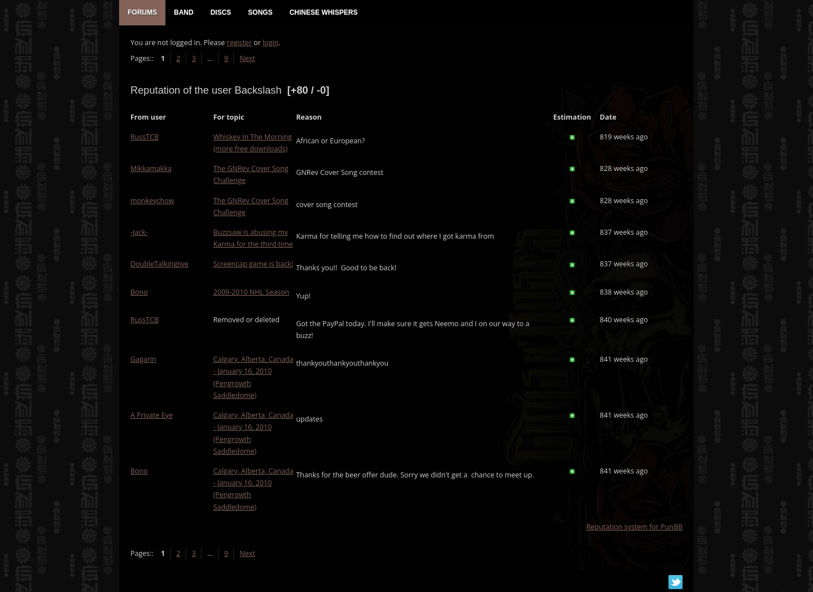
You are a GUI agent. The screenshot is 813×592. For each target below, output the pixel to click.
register (239, 42)
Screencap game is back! (253, 264)
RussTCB (144, 137)
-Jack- (139, 232)
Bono (139, 292)
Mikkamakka (151, 168)
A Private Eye (151, 415)
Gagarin (143, 359)
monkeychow (152, 200)
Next (247, 58)
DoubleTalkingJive (159, 264)
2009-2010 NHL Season (251, 292)
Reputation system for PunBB (634, 527)
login (270, 42)
